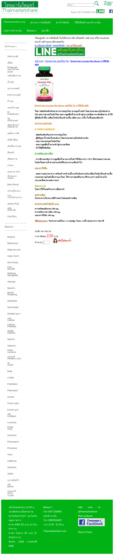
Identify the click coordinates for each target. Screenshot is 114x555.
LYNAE (10, 378)
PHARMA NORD (11, 327)
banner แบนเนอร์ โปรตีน (11, 487)
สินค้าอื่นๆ (12, 216)
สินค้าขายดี (12, 56)
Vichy (9, 429)
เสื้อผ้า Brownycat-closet (12, 63)
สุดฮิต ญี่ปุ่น (12, 139)
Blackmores (12, 243)
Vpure (10, 493)
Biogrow (11, 237)
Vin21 (10, 454)
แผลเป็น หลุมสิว (13, 108)
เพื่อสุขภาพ (12, 159)
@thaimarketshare (88, 511)
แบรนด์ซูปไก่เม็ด (13, 480)
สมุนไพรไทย (13, 69)
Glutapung (12, 294)
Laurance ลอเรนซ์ (11, 352)
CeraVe (10, 397)
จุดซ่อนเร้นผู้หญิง (13, 204)
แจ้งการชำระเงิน (13, 30)
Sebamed (11, 467)
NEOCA (11, 339)
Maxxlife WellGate (11, 269)
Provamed (12, 448)
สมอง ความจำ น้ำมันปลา (13, 172)
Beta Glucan (13, 184)
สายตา (10, 165)
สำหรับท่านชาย (14, 197)
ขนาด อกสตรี (13, 88)
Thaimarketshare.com (15, 21)
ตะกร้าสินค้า (63, 22)
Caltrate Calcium (11, 320)
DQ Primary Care (12, 263)
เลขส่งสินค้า (59, 45)
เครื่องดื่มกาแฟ (14, 75)
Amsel (10, 365)
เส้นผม (10, 178)
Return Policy (85, 532)
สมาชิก (45, 30)
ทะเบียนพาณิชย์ (43, 45)
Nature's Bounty (11, 288)
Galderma (11, 461)
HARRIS (11, 333)
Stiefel (10, 474)
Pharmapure (13, 442)
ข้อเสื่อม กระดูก (14, 146)
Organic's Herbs (11, 346)
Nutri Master (13, 307)
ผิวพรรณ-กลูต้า (14, 95)
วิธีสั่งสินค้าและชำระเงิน (87, 22)
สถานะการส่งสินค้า (40, 22)
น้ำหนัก (10, 82)
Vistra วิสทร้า (13, 256)
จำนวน (42, 242)
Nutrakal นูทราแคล (14, 314)
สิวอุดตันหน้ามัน (13, 114)
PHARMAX (12, 384)
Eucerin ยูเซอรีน (12, 410)
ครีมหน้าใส (12, 127)
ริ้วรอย (10, 101)
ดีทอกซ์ (10, 152)
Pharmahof (12, 390)
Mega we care (13, 249)
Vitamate (11, 281)
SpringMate (12, 275)
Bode (9, 371)
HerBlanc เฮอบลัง (14, 359)
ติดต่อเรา (32, 30)
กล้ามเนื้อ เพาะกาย (14, 191)
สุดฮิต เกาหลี (13, 133)
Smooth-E (12, 435)
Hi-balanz (11, 416)
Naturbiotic (12, 301)
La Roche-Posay (12, 423)
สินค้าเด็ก (11, 210)
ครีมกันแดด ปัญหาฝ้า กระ (13, 121)
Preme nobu (13, 403)
